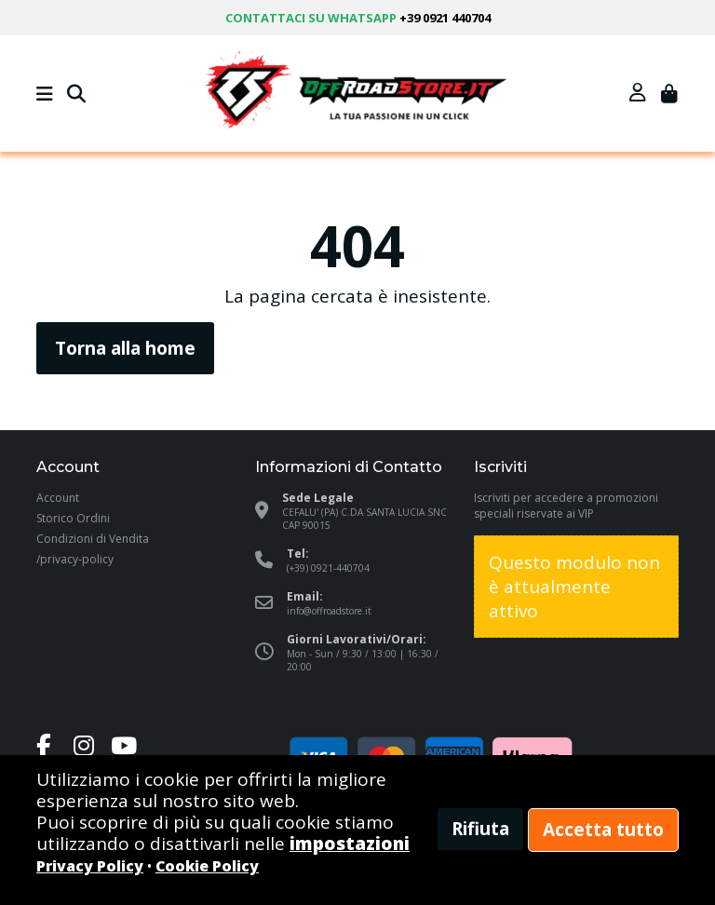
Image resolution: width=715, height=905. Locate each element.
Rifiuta (480, 829)
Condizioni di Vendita (92, 539)
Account (57, 498)
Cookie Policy (207, 866)
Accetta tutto (603, 829)
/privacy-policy (75, 559)
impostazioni (350, 843)
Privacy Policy (89, 866)
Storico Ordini (73, 518)
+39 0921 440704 (445, 17)
